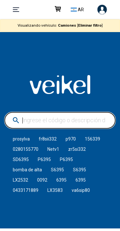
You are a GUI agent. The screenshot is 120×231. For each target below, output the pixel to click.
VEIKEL (60, 85)
